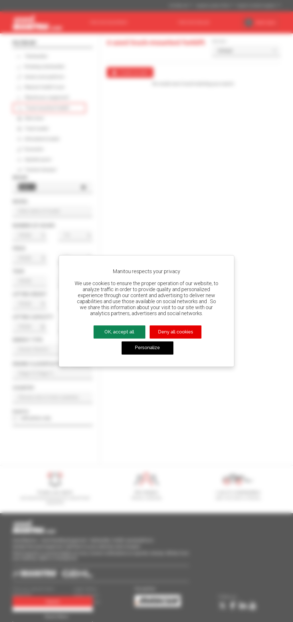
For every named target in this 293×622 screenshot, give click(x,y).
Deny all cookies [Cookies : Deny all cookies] (175, 332)
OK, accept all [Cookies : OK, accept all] (119, 332)
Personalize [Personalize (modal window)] (147, 347)
